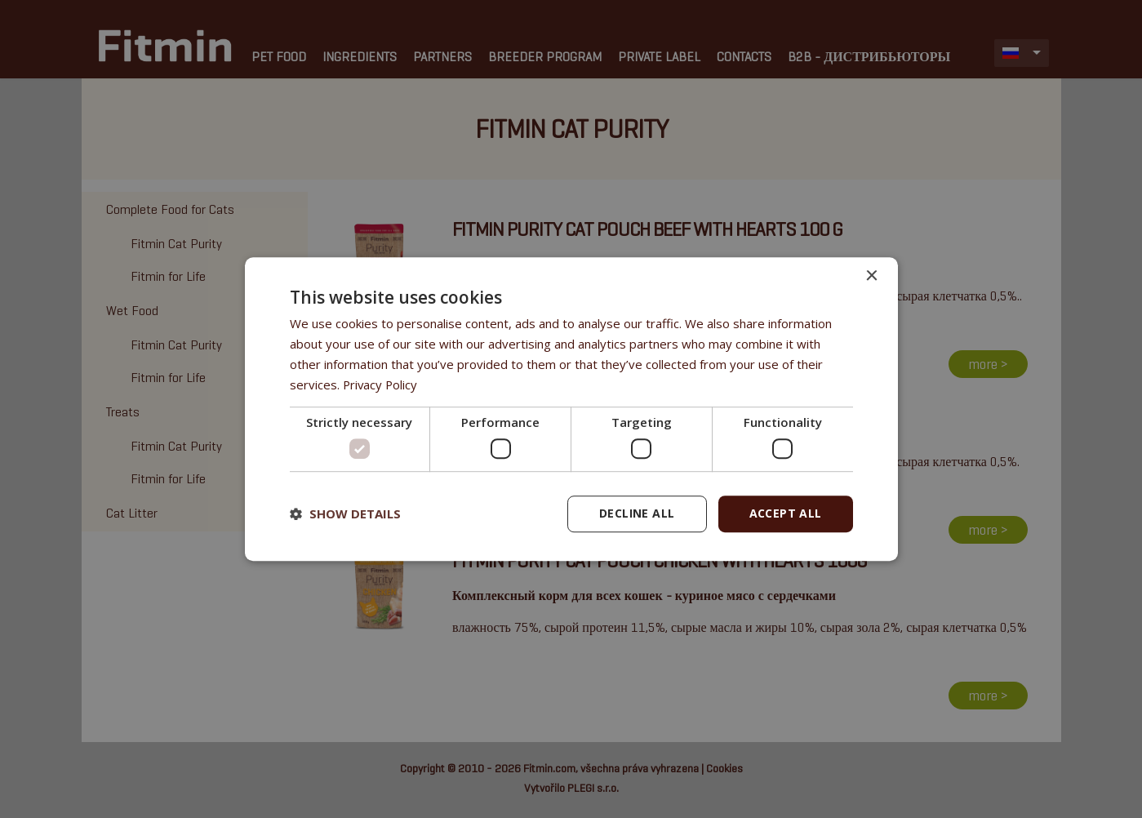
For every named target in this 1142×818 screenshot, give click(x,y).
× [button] (871, 276)
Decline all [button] (636, 513)
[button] (345, 513)
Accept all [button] (785, 513)
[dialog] (571, 409)
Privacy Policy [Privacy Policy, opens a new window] (381, 384)
